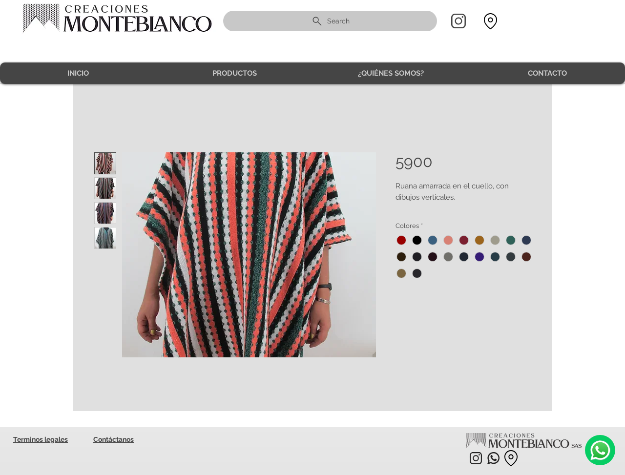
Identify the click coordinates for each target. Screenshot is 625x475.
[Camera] (600, 450)
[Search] (330, 21)
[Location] (490, 21)
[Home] (458, 21)
